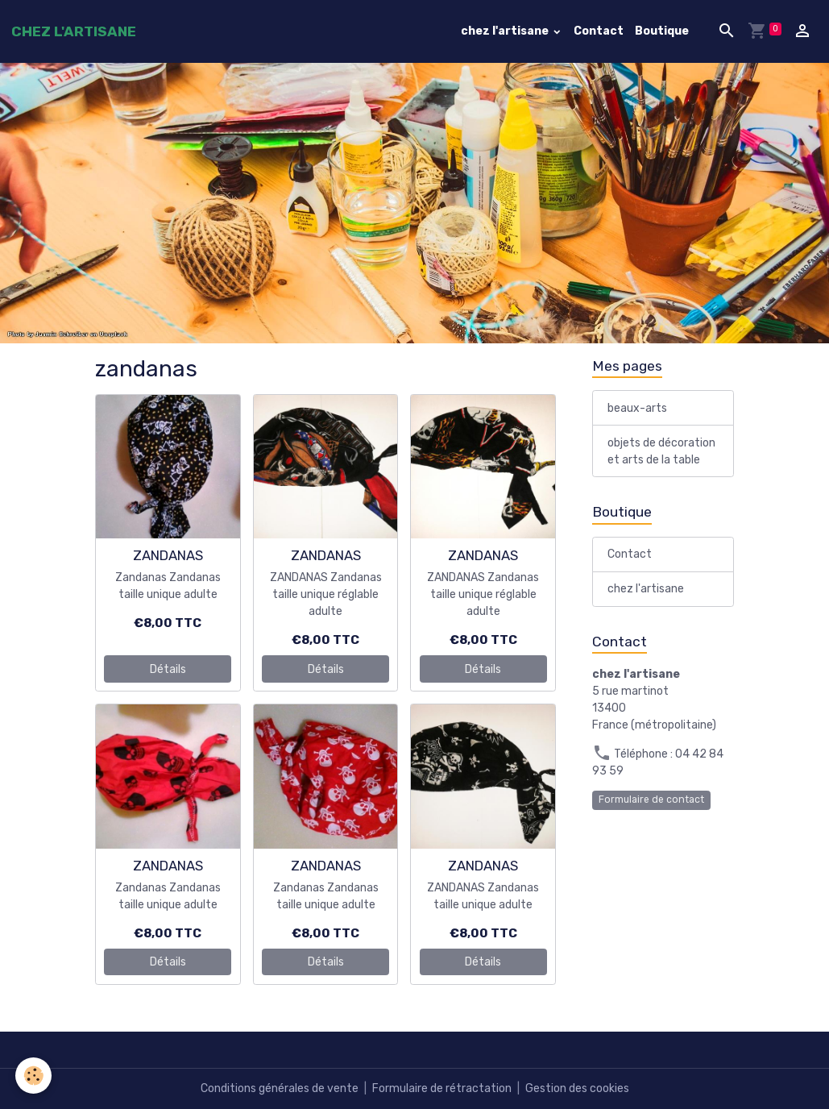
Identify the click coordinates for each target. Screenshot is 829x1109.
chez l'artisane (506, 31)
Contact (599, 31)
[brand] (73, 31)
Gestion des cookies (577, 1088)
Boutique (662, 31)
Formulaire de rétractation (442, 1088)
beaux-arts (637, 408)
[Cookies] (34, 1075)
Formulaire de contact (651, 799)
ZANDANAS (168, 555)
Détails (168, 669)
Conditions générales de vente (280, 1088)
